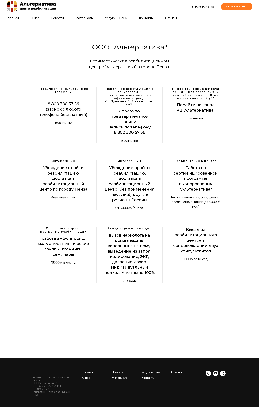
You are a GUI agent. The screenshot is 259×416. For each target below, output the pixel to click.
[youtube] (215, 375)
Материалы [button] (84, 18)
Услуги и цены (116, 18)
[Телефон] (223, 375)
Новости (57, 18)
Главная (13, 18)
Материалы (120, 377)
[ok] (208, 375)
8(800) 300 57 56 (203, 6)
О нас (35, 18)
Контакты (146, 18)
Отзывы (171, 18)
